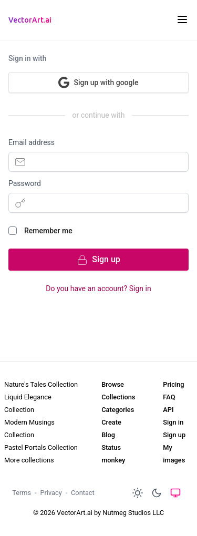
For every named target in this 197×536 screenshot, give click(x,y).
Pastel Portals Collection (41, 447)
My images (174, 454)
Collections (118, 397)
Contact (83, 493)
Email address (31, 142)
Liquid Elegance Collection (27, 403)
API (168, 410)
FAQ (169, 397)
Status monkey (113, 454)
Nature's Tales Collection (41, 384)
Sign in (173, 422)
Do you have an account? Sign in (98, 288)
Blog (108, 435)
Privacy (50, 493)
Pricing (173, 384)
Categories (117, 410)
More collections (29, 460)
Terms (21, 493)
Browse (112, 384)
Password (24, 183)
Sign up (174, 435)
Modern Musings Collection (29, 428)
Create (111, 422)
